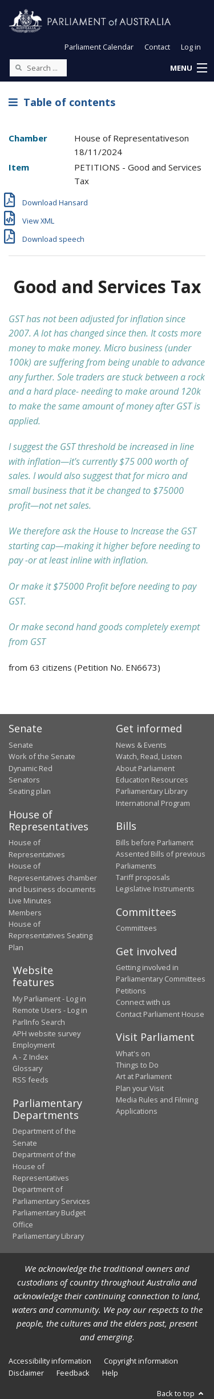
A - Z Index (31, 1057)
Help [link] (110, 1373)
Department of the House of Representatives (44, 1166)
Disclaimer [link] (26, 1373)
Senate (21, 745)
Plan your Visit (140, 1088)
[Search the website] (38, 67)
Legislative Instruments (155, 888)
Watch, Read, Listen (149, 756)
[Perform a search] (18, 67)
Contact (157, 47)
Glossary (27, 1068)
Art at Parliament (144, 1076)
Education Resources (152, 779)
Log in (191, 47)
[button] (188, 68)
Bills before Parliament (154, 842)
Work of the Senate (42, 756)
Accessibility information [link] (50, 1361)
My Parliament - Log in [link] (49, 999)
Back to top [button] (181, 1393)
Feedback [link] (73, 1373)
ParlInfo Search (39, 1022)
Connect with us (143, 1002)
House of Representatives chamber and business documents (53, 877)
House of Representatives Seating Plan (50, 935)
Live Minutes (30, 900)
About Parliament (145, 768)
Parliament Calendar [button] (99, 47)
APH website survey (46, 1033)
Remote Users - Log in (50, 1010)
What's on (133, 1053)
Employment (34, 1045)
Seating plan (30, 791)
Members (25, 912)
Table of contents (62, 102)
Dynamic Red (31, 768)
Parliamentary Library (151, 791)
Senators (24, 779)
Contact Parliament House (160, 1014)
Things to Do (137, 1065)
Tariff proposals (143, 877)
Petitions (131, 991)
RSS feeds (31, 1079)
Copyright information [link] (141, 1361)
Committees (136, 928)
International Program (153, 803)
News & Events (141, 745)
